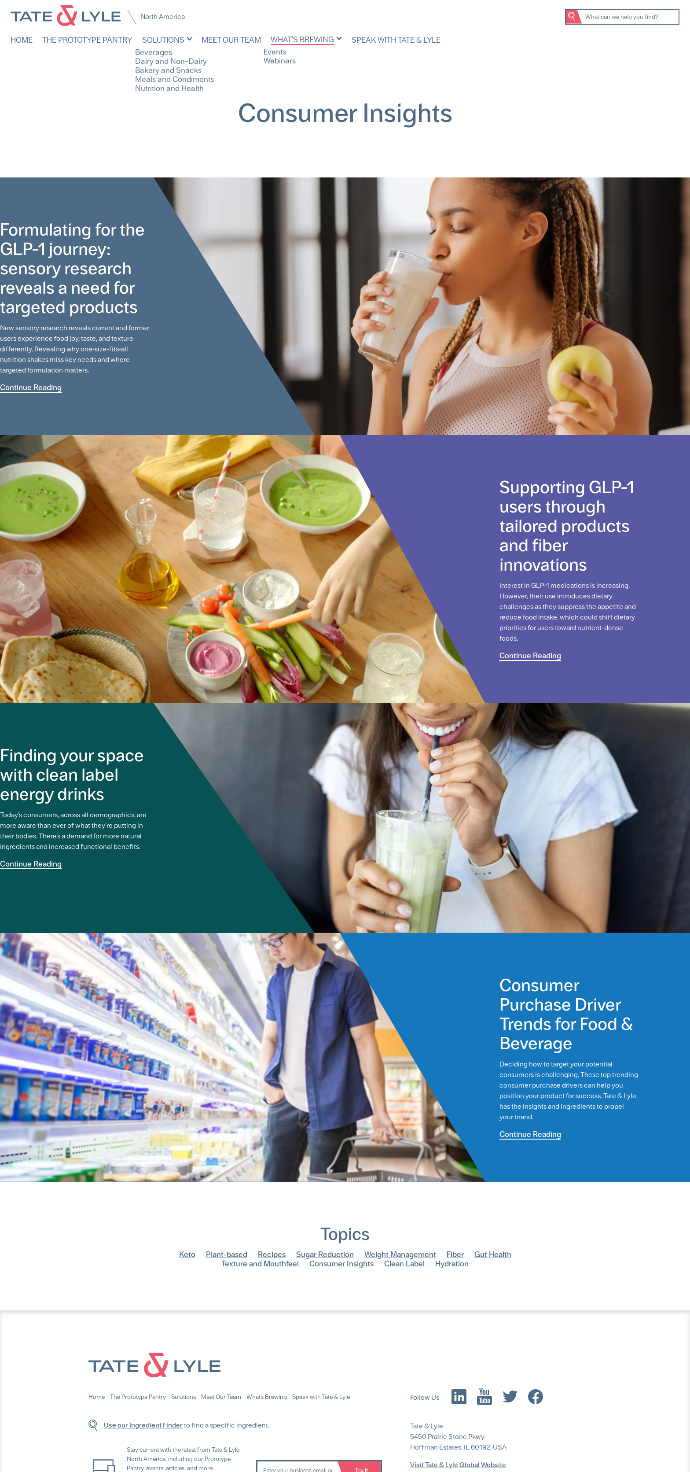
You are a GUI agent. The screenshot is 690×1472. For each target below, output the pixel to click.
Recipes (272, 1253)
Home (21, 39)
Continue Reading (31, 386)
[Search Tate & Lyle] (630, 17)
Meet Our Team (212, 39)
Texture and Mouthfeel (260, 1262)
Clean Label (404, 1262)
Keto (187, 1253)
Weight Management (400, 1253)
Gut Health (492, 1253)
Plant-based (226, 1253)
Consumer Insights (341, 1262)
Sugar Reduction (325, 1253)
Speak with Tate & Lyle (361, 39)
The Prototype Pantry (79, 39)
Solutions (148, 39)
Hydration (452, 1262)
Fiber (455, 1253)
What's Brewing (276, 39)
